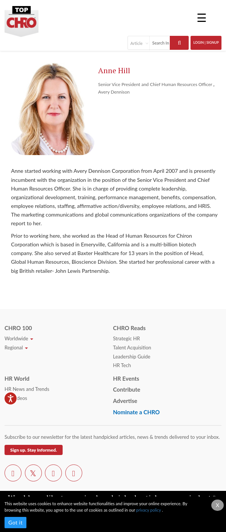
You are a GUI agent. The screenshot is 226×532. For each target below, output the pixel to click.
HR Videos (16, 398)
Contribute (126, 389)
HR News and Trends (27, 389)
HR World (17, 378)
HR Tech (122, 365)
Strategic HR (126, 338)
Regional (16, 347)
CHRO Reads (129, 327)
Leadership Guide (132, 357)
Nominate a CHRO (136, 412)
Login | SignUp (206, 42)
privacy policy (149, 509)
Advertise (125, 400)
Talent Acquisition (132, 347)
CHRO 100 (18, 327)
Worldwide (19, 338)
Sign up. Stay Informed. (33, 450)
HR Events (126, 378)
